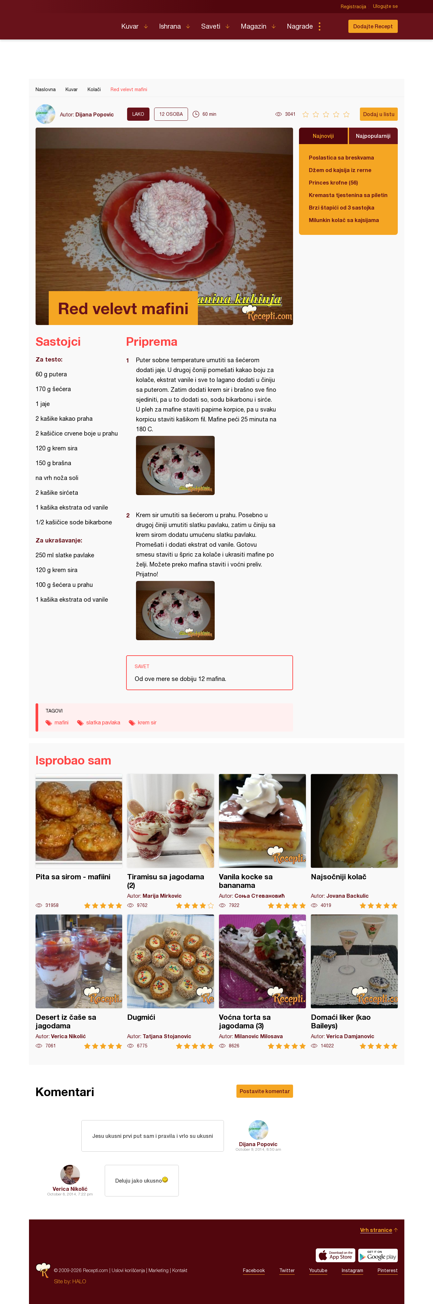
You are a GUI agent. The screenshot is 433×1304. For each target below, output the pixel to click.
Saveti (210, 26)
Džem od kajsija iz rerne (340, 170)
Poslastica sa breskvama (341, 157)
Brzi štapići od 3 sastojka (341, 207)
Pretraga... (332, 26)
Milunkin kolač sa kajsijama (344, 220)
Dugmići (170, 982)
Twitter (287, 1270)
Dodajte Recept (373, 26)
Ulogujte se (385, 6)
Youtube (318, 1270)
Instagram (352, 1270)
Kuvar (130, 26)
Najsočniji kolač (354, 841)
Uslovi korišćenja (128, 1270)
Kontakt (179, 1270)
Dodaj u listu (378, 114)
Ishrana (170, 26)
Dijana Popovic (94, 114)
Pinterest (388, 1270)
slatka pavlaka (103, 722)
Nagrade (300, 26)
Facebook (254, 1270)
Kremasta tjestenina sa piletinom (348, 195)
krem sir (147, 722)
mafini (61, 722)
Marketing (159, 1270)
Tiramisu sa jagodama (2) (170, 841)
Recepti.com (73, 24)
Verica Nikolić (70, 1189)
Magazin (253, 26)
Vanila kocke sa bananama (262, 841)
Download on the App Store (335, 1255)
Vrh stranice (376, 1230)
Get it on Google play (378, 1255)
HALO (79, 1281)
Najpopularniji (373, 136)
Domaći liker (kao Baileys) (354, 982)
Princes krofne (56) (333, 182)
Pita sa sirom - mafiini (79, 841)
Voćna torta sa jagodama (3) (262, 982)
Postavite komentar (265, 1091)
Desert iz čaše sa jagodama (79, 982)
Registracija (353, 6)
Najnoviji (323, 136)
